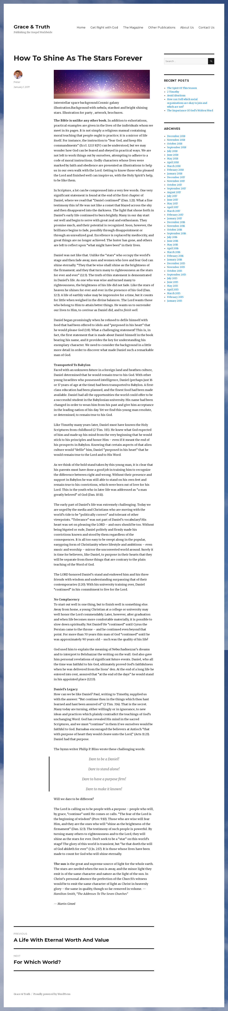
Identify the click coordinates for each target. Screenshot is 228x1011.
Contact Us (206, 27)
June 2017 (172, 199)
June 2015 (172, 282)
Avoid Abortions (176, 95)
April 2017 (172, 207)
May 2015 (172, 285)
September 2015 (176, 274)
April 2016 (172, 248)
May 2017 (172, 203)
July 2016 (172, 237)
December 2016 (176, 222)
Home (81, 27)
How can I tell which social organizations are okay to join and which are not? (187, 103)
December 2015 (176, 263)
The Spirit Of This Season (182, 88)
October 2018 (174, 143)
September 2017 (176, 188)
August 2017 (174, 192)
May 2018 (172, 158)
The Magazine (133, 27)
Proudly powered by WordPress (51, 994)
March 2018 (173, 166)
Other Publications (161, 27)
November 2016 (176, 226)
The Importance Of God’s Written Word (190, 110)
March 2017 (173, 211)
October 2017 (174, 184)
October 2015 (174, 270)
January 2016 (174, 259)
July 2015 (172, 278)
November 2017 (176, 181)
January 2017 (174, 218)
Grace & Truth (32, 27)
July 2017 (172, 196)
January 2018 (174, 173)
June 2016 (172, 241)
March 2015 (173, 293)
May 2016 (172, 244)
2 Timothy (173, 91)
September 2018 (176, 147)
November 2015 (176, 267)
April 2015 (172, 289)
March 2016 (173, 252)
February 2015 (175, 297)
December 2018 (176, 136)
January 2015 (174, 300)
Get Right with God (104, 27)
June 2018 (172, 154)
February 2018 (175, 169)
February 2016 (175, 255)
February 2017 (175, 214)
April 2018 (173, 162)
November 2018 (176, 139)
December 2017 (176, 177)
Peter (17, 82)
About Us (187, 27)
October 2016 (174, 229)
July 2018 (172, 151)
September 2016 (176, 233)
